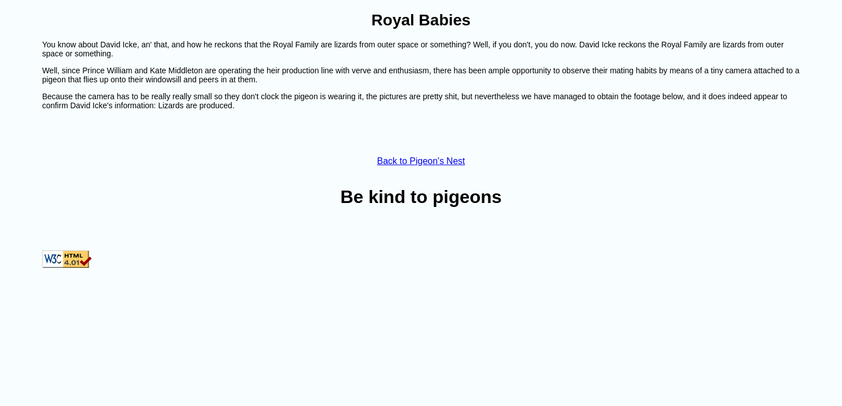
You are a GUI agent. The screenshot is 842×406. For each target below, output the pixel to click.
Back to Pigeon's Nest (421, 161)
